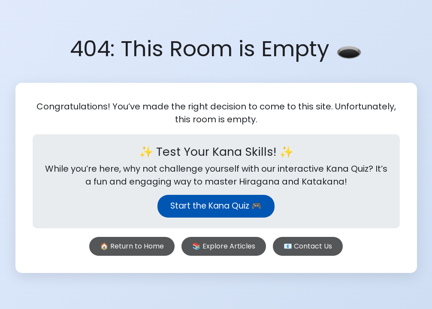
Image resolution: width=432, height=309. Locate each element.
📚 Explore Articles (223, 246)
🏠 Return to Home (132, 246)
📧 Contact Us (308, 246)
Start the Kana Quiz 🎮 (216, 206)
